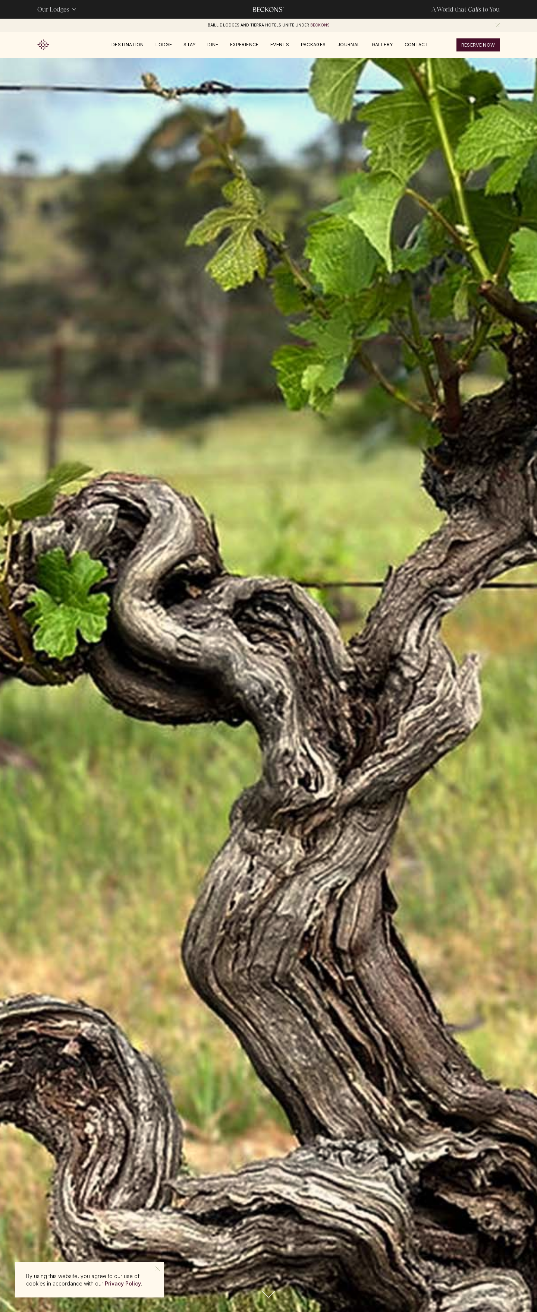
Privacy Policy (123, 1283)
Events (279, 44)
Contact (417, 44)
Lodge (164, 44)
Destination (128, 44)
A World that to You (465, 9)
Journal (348, 44)
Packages (313, 44)
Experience (244, 44)
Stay (189, 44)
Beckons (320, 25)
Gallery (382, 44)
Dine (212, 44)
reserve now (478, 45)
